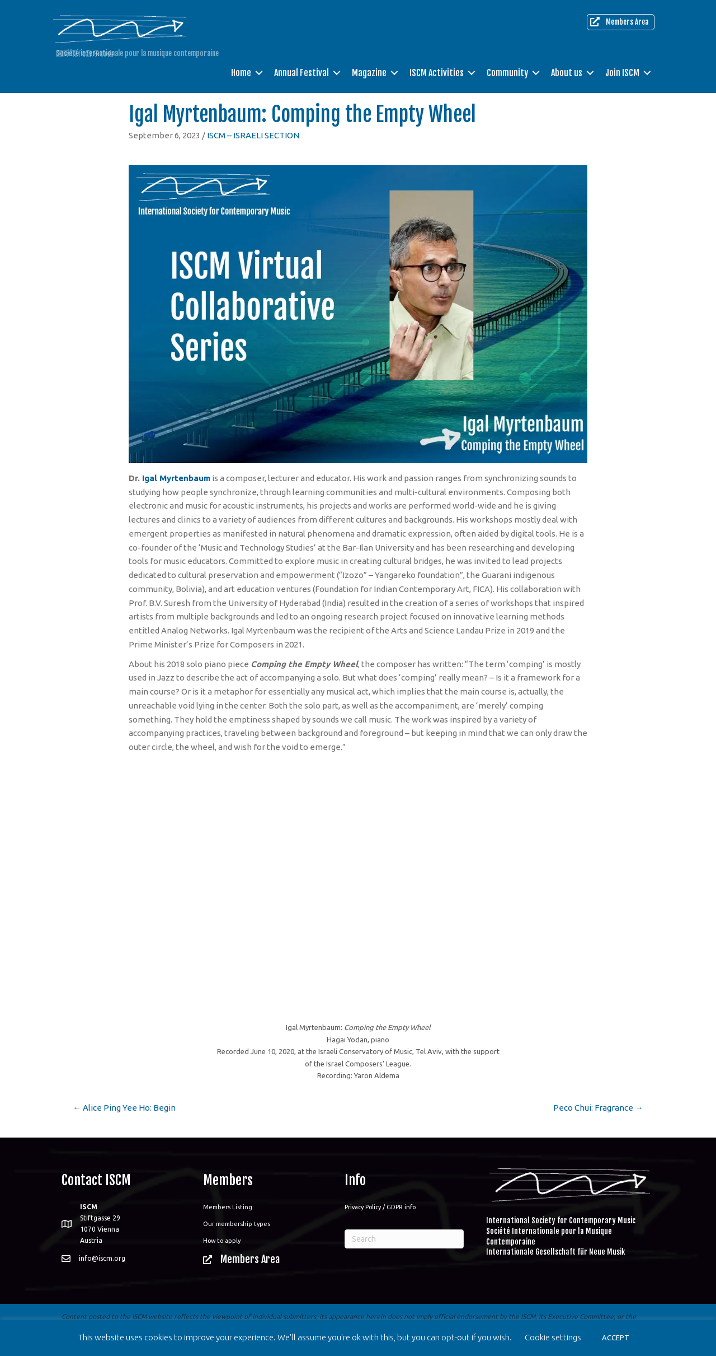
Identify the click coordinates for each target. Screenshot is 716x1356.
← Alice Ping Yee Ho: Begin (124, 1107)
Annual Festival (301, 72)
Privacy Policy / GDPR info (380, 1207)
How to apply (222, 1240)
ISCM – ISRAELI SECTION (253, 135)
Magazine (369, 72)
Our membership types (236, 1223)
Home (241, 72)
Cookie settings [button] (553, 1337)
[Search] (404, 1238)
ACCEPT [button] (615, 1337)
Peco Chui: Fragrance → (598, 1107)
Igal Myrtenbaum (176, 478)
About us (566, 72)
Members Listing (227, 1207)
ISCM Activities (436, 72)
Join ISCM (622, 72)
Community (507, 72)
